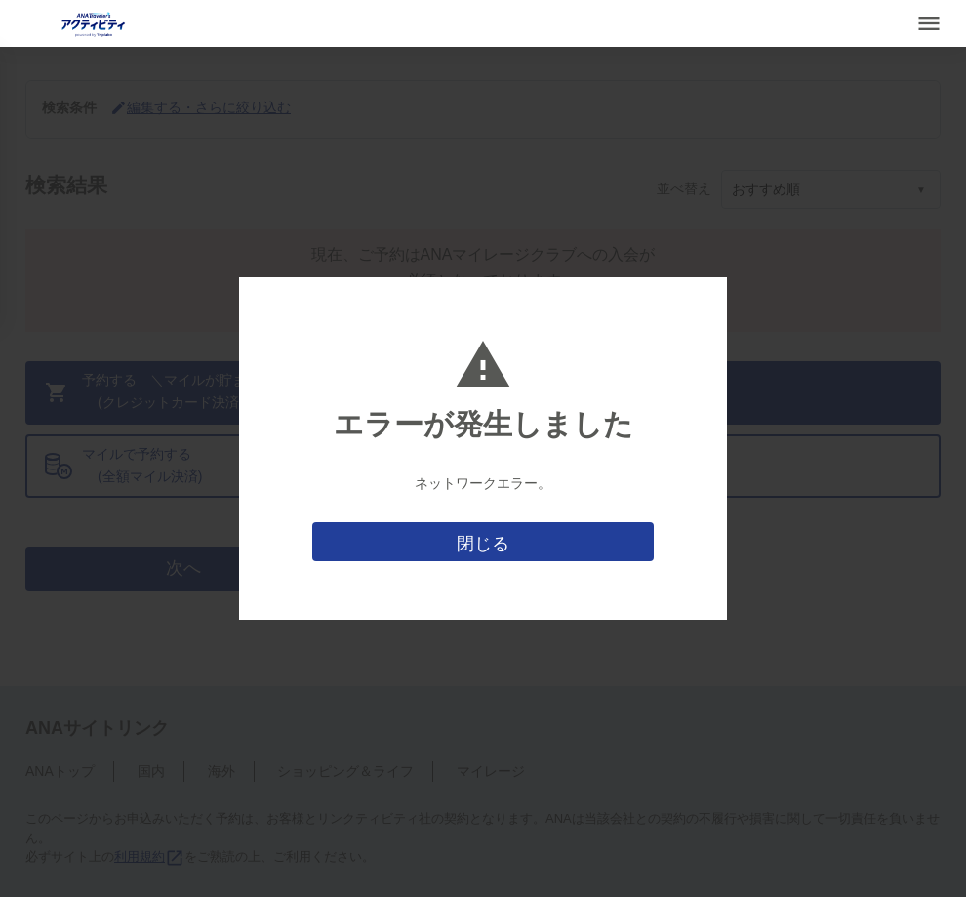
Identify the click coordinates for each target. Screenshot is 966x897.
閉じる (483, 543)
